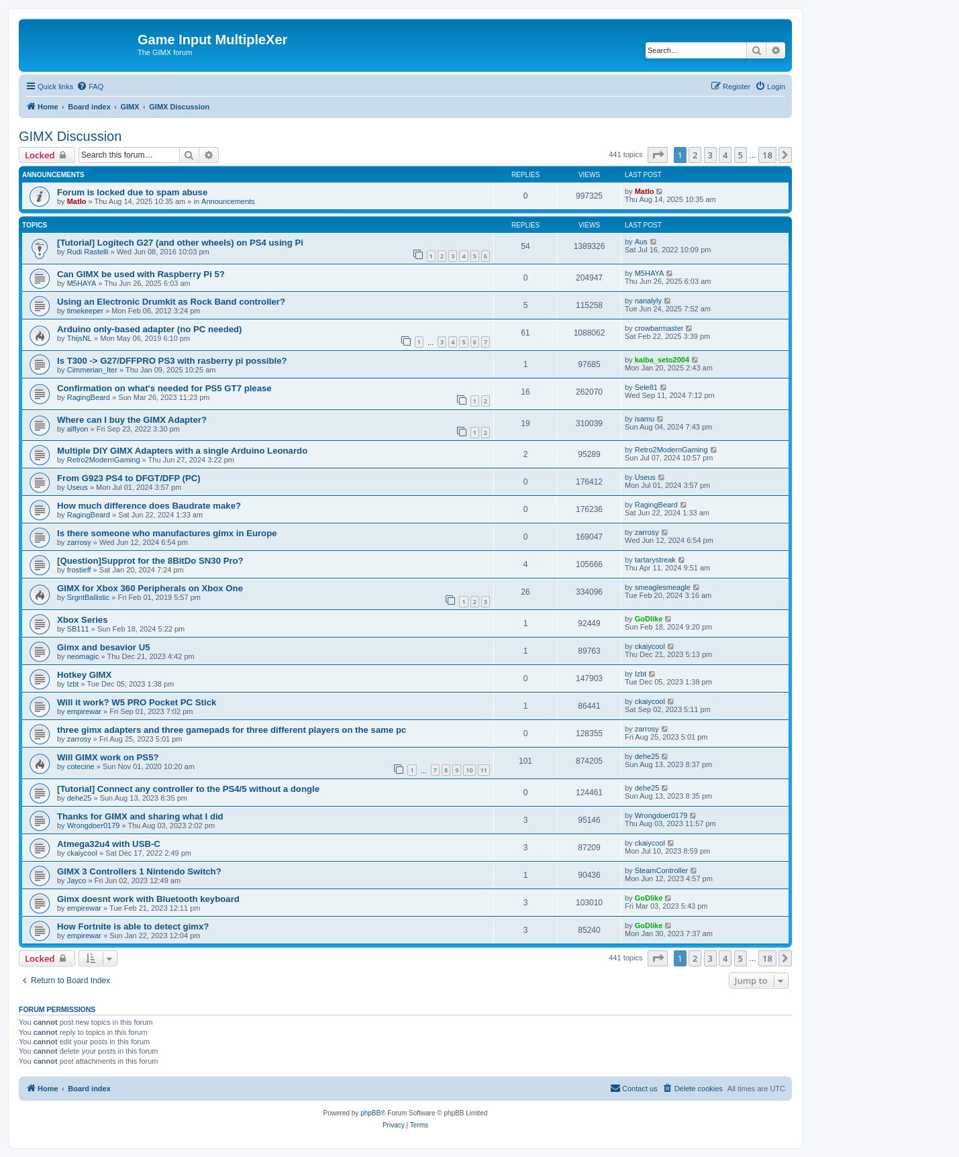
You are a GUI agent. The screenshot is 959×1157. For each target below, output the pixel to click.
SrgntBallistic (88, 597)
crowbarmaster (659, 328)
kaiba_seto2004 (662, 360)
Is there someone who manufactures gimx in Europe (167, 533)
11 (484, 770)
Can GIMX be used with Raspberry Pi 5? (141, 274)
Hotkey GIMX (84, 675)
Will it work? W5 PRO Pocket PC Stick (136, 702)
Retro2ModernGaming (103, 460)
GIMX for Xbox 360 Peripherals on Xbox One (150, 588)
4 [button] (725, 155)
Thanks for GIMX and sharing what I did (140, 816)
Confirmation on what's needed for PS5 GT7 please (164, 388)
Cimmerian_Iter (92, 370)
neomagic (83, 656)
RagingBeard (88, 397)
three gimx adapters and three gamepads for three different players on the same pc (231, 730)
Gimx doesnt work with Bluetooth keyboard (148, 899)
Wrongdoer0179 (93, 825)
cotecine (81, 766)
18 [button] (767, 155)
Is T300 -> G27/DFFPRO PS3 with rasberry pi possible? (172, 361)
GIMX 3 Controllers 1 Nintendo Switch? (139, 871)
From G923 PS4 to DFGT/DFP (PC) (129, 478)
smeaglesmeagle (663, 587)
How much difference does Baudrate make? (149, 506)
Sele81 (646, 387)
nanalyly (648, 301)
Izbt (73, 684)
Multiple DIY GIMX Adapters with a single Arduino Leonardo (182, 451)
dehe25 (647, 756)
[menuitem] (90, 87)
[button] (658, 155)
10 (469, 770)
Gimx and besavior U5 (103, 647)
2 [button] (695, 155)
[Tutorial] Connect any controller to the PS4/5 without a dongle (188, 789)
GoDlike (649, 619)
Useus (77, 487)
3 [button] (710, 155)
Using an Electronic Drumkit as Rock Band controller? (171, 302)
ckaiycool (650, 646)
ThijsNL (79, 338)
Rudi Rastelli (88, 252)
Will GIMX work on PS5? (108, 757)
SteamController (661, 870)
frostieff (79, 570)
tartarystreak (655, 560)
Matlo (77, 201)
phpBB (370, 1113)
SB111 (78, 629)
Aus (641, 242)
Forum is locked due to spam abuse (132, 192)
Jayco (77, 880)
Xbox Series (82, 620)
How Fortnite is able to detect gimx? (133, 926)
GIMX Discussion (70, 136)
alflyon (78, 429)
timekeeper (85, 311)
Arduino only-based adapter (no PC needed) (149, 329)
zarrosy (79, 542)
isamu (644, 419)
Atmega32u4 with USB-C (108, 844)
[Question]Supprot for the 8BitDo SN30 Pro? (150, 561)
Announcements (228, 201)
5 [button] (740, 155)
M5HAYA (82, 283)
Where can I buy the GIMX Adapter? (132, 420)
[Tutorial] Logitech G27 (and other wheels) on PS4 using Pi (180, 243)
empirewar (84, 711)
